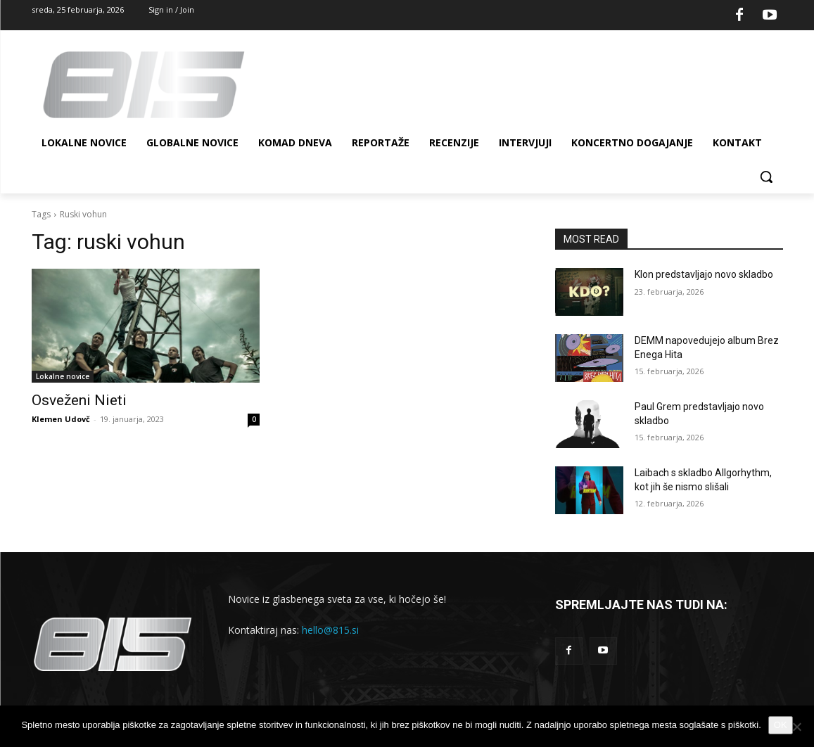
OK (780, 725)
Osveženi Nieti (79, 400)
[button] (766, 176)
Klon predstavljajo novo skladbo (704, 274)
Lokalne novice (62, 376)
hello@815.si (330, 630)
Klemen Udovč (61, 419)
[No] (796, 727)
